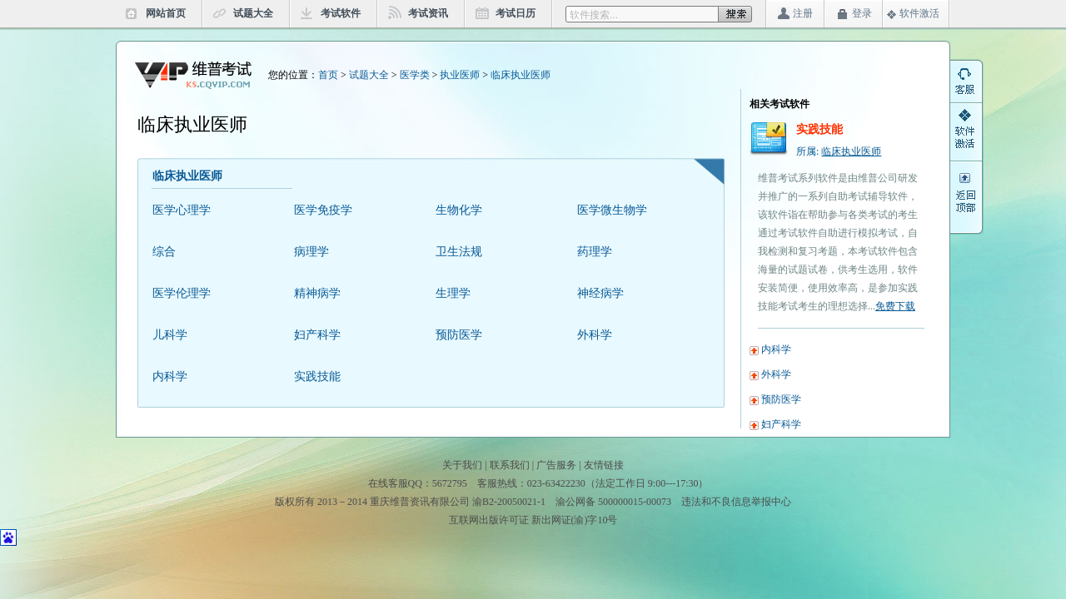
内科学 (169, 376)
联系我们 (510, 465)
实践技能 (317, 376)
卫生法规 (459, 251)
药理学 (594, 251)
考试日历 (515, 13)
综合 (164, 251)
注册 (803, 13)
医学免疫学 (323, 210)
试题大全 (253, 13)
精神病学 (317, 293)
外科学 (594, 335)
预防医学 (459, 335)
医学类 (415, 75)
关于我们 (462, 465)
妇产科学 (317, 335)
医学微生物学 (612, 210)
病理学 (311, 251)
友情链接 (604, 465)
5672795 (449, 483)
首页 (328, 75)
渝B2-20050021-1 (508, 501)
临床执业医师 (520, 75)
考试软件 (341, 13)
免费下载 (895, 306)
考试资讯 (428, 13)
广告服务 (556, 465)
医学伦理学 (181, 293)
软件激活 (919, 13)
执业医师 (460, 75)
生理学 (453, 293)
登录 (862, 13)
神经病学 (600, 293)
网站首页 (166, 13)
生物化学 (459, 210)
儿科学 (169, 335)
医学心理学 (181, 210)
